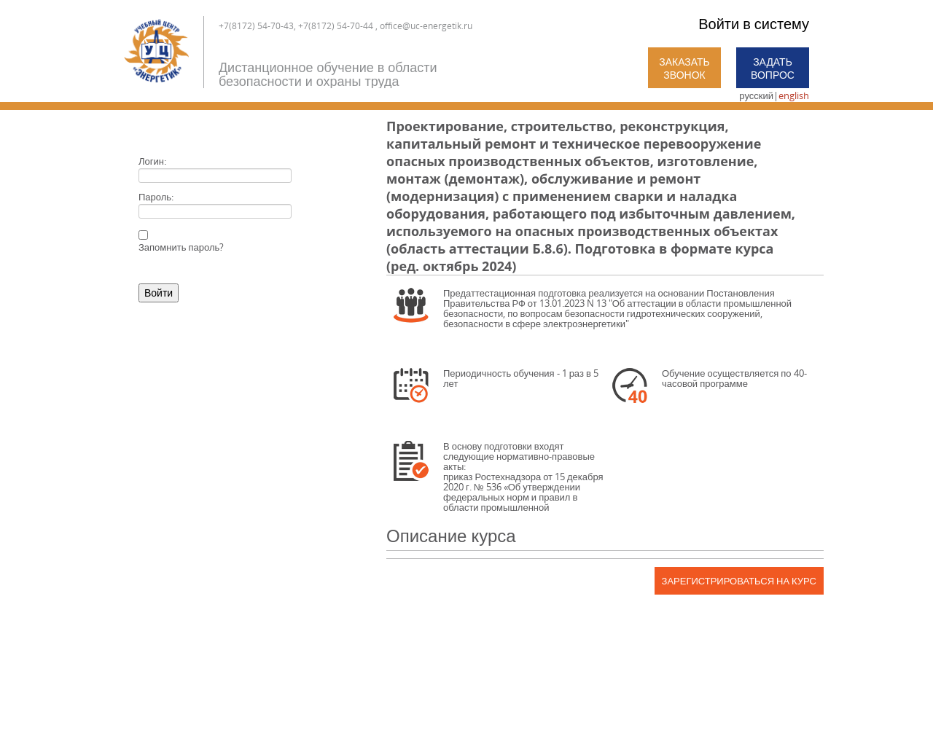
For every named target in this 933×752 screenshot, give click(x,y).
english (793, 95)
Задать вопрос (773, 68)
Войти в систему (753, 23)
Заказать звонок (684, 68)
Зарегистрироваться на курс (739, 580)
